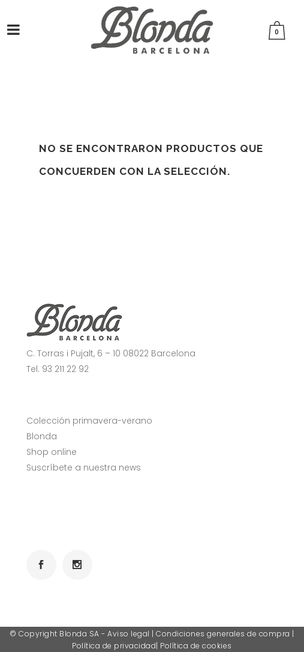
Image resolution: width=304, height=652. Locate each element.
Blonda (41, 436)
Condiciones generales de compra (223, 634)
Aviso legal (128, 634)
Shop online (51, 452)
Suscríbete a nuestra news (83, 468)
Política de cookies (196, 646)
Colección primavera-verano (89, 421)
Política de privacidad (114, 646)
